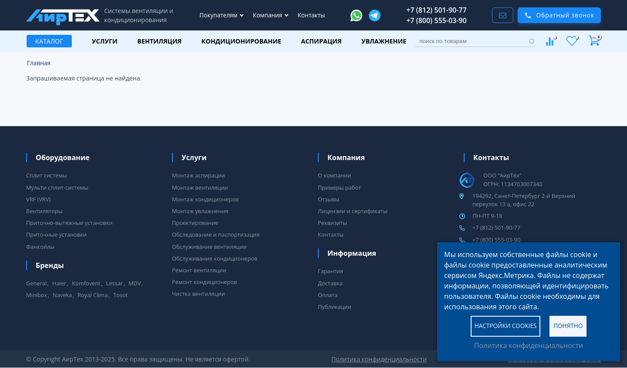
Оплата (327, 295)
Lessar (114, 283)
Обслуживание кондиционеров (214, 258)
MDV (134, 283)
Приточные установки (56, 234)
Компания (268, 15)
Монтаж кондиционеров (205, 199)
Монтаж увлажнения (200, 211)
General (36, 283)
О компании (334, 175)
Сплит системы (46, 175)
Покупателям (219, 15)
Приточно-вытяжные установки (69, 223)
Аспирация (321, 41)
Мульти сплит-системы (57, 187)
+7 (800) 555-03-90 (436, 20)
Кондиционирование (241, 41)
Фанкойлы (40, 247)
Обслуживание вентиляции (209, 247)
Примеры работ (339, 187)
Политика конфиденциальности (528, 345)
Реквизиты (332, 223)
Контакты (311, 15)
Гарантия (330, 271)
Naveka (62, 295)
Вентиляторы (44, 211)
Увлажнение (383, 41)
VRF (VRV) (38, 199)
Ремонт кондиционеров (204, 282)
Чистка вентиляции (198, 294)
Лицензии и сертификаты (353, 211)
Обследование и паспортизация (216, 234)
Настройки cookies (506, 325)
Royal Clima (93, 295)
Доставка (330, 283)
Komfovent (86, 283)
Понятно (568, 325)
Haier (59, 283)
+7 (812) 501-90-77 (436, 10)
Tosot (120, 295)
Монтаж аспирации (198, 175)
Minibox (36, 295)
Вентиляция (159, 41)
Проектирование (195, 223)
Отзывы (328, 199)
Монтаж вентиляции (200, 187)
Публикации (334, 307)
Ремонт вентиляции (199, 270)
